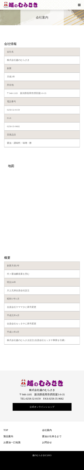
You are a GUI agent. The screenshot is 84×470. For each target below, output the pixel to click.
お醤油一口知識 (11, 442)
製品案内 (8, 436)
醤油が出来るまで (51, 436)
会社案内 (47, 430)
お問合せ (47, 442)
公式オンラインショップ (42, 407)
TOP (5, 430)
